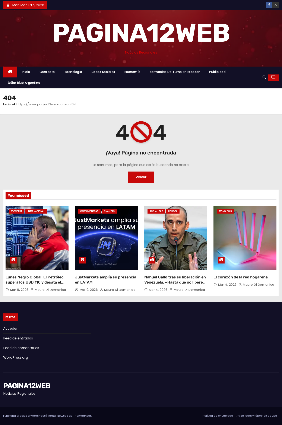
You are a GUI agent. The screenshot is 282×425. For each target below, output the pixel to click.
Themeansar (82, 416)
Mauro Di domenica (48, 290)
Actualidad (156, 211)
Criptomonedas (89, 211)
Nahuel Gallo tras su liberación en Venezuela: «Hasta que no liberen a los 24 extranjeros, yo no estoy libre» (175, 285)
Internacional (36, 211)
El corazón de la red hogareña (240, 277)
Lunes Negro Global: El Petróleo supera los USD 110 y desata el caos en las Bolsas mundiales (35, 282)
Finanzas (109, 211)
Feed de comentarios (21, 347)
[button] (264, 77)
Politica (172, 211)
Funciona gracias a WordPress (24, 416)
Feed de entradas (18, 338)
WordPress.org (15, 357)
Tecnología (73, 72)
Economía (132, 72)
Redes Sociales (103, 72)
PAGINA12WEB (141, 33)
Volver (141, 177)
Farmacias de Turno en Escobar (175, 72)
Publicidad (217, 72)
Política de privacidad (218, 416)
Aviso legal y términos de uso (257, 416)
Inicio (26, 72)
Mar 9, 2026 (19, 290)
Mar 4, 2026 (158, 290)
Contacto (47, 72)
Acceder (10, 328)
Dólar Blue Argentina (24, 83)
